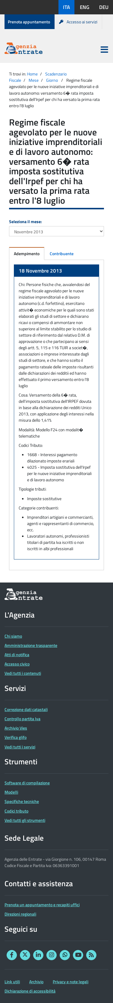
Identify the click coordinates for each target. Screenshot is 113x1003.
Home (32, 74)
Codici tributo (16, 811)
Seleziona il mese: (25, 221)
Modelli (11, 792)
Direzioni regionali (20, 914)
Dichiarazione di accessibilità (30, 991)
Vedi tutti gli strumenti (25, 820)
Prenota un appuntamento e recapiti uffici (42, 904)
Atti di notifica (17, 654)
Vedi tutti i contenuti (23, 673)
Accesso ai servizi (78, 22)
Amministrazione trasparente (31, 645)
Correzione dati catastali (26, 709)
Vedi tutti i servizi (20, 747)
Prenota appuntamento (29, 22)
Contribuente (62, 253)
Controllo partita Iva (22, 718)
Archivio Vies (16, 728)
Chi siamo (13, 636)
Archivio (36, 981)
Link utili (12, 981)
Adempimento (26, 253)
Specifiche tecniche (22, 801)
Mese (34, 80)
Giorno (52, 80)
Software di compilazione (27, 783)
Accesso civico (17, 664)
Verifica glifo (16, 737)
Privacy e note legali (70, 981)
